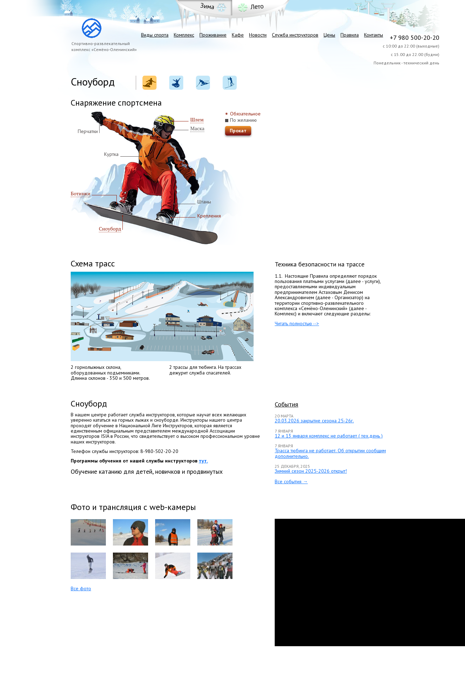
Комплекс (184, 35)
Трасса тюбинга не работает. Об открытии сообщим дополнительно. (330, 453)
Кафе (238, 35)
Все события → (291, 481)
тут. (203, 461)
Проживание (213, 35)
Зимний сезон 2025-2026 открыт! (311, 471)
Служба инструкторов (295, 35)
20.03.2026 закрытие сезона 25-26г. (314, 420)
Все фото (81, 588)
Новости (258, 35)
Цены (329, 35)
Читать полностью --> (297, 323)
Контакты (373, 35)
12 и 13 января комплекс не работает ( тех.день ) (329, 436)
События (286, 404)
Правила (349, 35)
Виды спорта (154, 35)
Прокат (238, 130)
